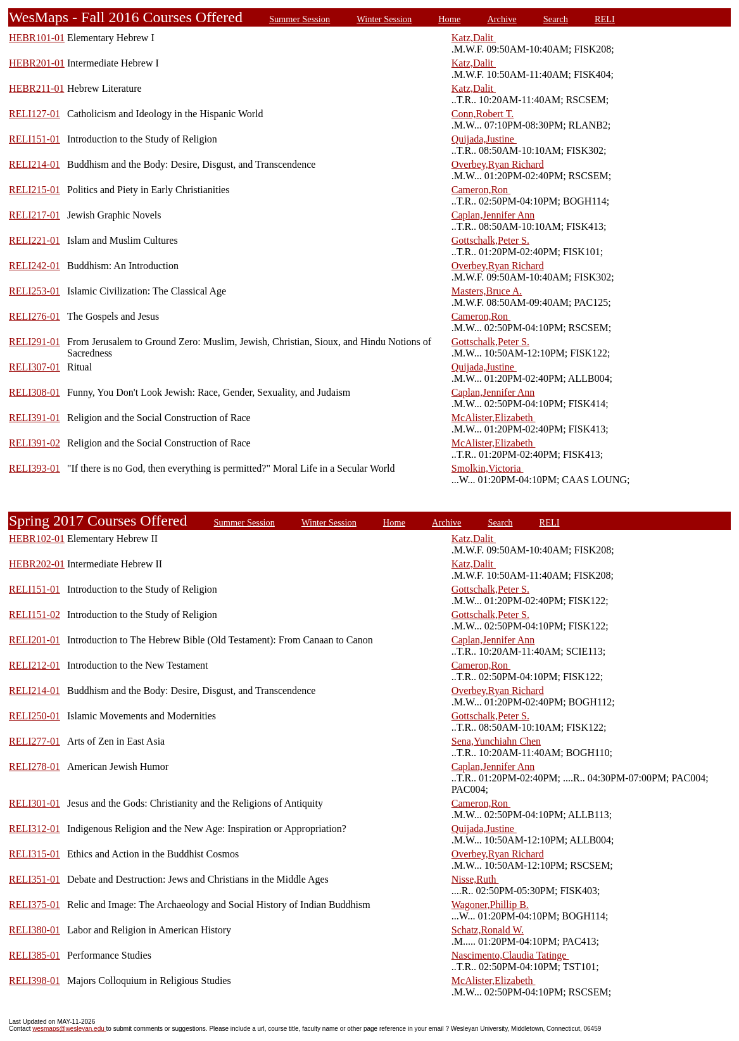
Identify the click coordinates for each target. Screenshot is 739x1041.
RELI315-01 (34, 854)
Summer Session (299, 19)
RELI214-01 (34, 164)
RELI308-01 (34, 392)
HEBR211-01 (36, 88)
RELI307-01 (34, 367)
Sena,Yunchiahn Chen (496, 741)
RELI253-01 (34, 291)
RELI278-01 (34, 766)
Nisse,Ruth (475, 879)
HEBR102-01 (37, 538)
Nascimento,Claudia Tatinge (510, 955)
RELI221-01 (34, 240)
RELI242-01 (34, 265)
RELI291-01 (34, 341)
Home (449, 19)
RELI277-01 (34, 741)
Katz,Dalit (474, 37)
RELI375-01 (34, 904)
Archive (501, 19)
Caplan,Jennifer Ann (493, 215)
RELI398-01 (34, 980)
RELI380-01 (34, 929)
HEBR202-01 (37, 563)
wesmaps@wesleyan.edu (69, 1028)
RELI (605, 19)
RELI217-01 (34, 215)
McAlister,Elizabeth (494, 417)
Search (555, 19)
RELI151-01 (34, 139)
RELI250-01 (34, 715)
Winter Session (384, 19)
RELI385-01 (34, 955)
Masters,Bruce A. (487, 291)
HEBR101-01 (37, 37)
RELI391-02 (34, 443)
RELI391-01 (34, 417)
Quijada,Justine (484, 139)
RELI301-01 (34, 803)
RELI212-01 (34, 665)
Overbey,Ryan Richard (498, 164)
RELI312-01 (34, 828)
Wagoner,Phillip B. (490, 904)
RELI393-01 (34, 468)
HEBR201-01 (37, 63)
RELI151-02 (34, 614)
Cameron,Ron (481, 189)
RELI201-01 (34, 639)
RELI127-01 (34, 113)
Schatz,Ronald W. (488, 929)
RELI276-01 (34, 316)
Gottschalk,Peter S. (490, 240)
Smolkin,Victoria (488, 468)
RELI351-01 (34, 879)
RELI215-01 (34, 189)
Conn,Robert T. (483, 113)
